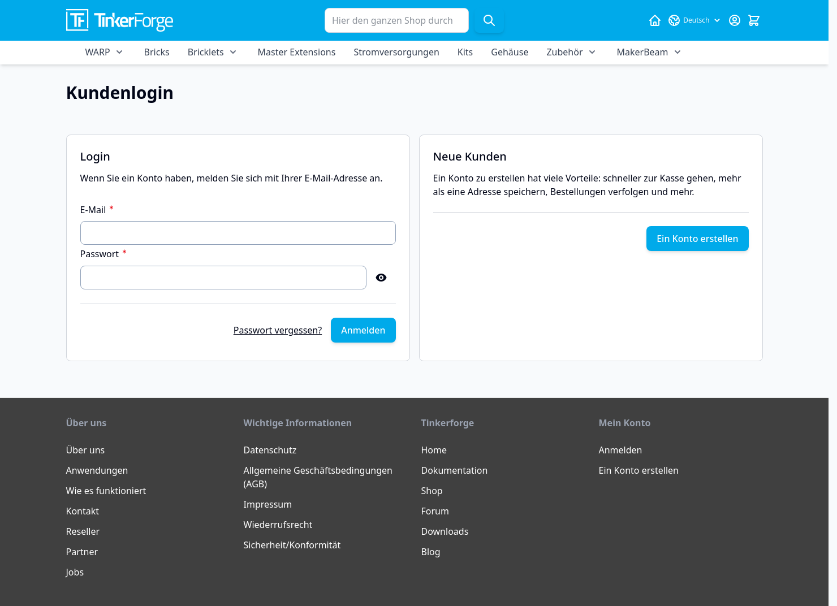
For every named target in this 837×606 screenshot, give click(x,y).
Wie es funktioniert (106, 490)
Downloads (445, 531)
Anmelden (620, 450)
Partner (82, 552)
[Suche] (489, 20)
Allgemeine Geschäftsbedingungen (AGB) (318, 477)
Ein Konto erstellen (639, 470)
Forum (435, 511)
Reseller (83, 531)
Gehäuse (509, 52)
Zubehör (564, 52)
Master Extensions (297, 52)
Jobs (75, 572)
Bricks (157, 52)
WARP (97, 52)
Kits (465, 52)
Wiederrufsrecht (278, 524)
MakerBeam (642, 52)
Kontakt (83, 511)
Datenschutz (270, 450)
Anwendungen (97, 470)
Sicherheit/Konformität (292, 545)
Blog (431, 552)
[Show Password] (381, 277)
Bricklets (206, 52)
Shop (432, 490)
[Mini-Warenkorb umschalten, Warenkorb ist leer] (754, 20)
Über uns (85, 450)
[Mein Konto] (735, 20)
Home (434, 450)
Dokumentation (454, 470)
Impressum (268, 504)
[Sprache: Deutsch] (694, 20)
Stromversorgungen (396, 52)
